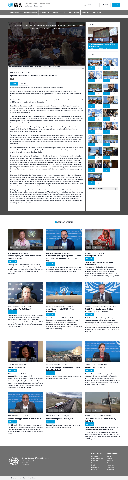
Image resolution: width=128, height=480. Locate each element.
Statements (44, 12)
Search (109, 458)
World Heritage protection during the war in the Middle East (63, 368)
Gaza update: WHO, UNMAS (19, 309)
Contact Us (110, 465)
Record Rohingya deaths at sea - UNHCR (24, 419)
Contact (13, 478)
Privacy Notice (32, 478)
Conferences (74, 12)
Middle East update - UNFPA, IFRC (60, 419)
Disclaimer (110, 469)
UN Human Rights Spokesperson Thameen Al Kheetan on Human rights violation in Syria (63, 258)
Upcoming (85, 12)
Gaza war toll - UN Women (95, 367)
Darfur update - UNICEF (94, 256)
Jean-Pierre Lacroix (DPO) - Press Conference (60, 310)
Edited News (14, 12)
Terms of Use (111, 467)
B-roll (63, 12)
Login (116, 5)
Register (105, 5)
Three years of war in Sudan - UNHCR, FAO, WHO (100, 420)
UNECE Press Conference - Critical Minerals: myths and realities (99, 310)
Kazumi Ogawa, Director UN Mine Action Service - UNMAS (24, 257)
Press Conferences (30, 12)
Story (14, 83)
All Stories (97, 12)
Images (55, 12)
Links (108, 463)
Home (109, 456)
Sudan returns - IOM (16, 367)
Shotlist (23, 83)
